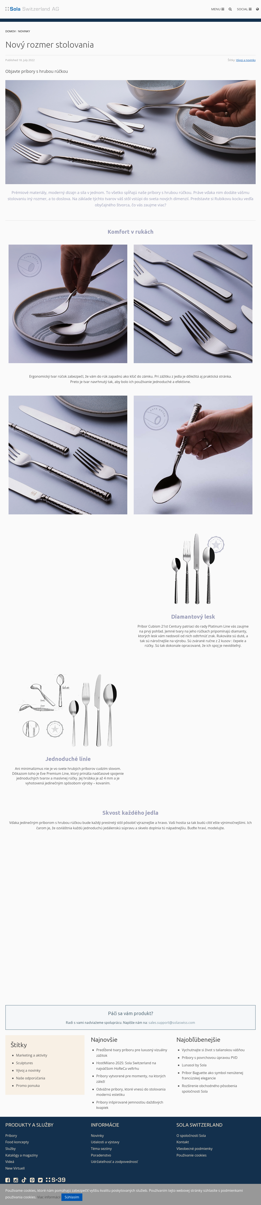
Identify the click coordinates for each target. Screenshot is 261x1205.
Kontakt (182, 1142)
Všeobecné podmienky (194, 1148)
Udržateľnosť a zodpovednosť (114, 1161)
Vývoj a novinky (246, 60)
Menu (217, 9)
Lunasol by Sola (194, 1065)
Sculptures (24, 1063)
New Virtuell (15, 1168)
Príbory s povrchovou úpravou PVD (209, 1057)
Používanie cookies (191, 1155)
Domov (10, 31)
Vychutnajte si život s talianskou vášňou (213, 1050)
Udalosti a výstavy (105, 1142)
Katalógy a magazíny (21, 1155)
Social (244, 9)
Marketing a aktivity (31, 1055)
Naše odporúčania (30, 1078)
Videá (9, 1161)
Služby (10, 1148)
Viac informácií (49, 1197)
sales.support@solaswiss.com (171, 1022)
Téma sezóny (101, 1148)
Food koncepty (17, 1142)
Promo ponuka (28, 1085)
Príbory (11, 1135)
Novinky (24, 31)
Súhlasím (72, 1197)
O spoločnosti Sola (191, 1135)
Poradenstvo (101, 1155)
